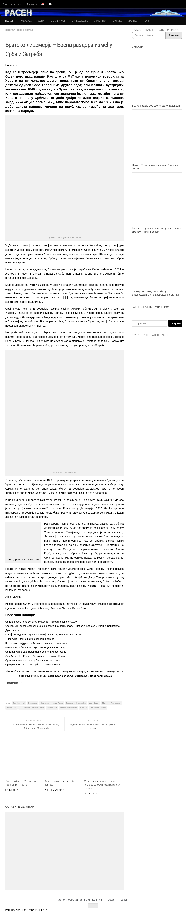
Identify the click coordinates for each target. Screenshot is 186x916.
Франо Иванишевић (68, 707)
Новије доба (12, 707)
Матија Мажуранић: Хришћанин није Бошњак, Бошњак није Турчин (46, 634)
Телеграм (69, 670)
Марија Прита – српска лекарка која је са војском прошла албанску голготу (102, 784)
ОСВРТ (148, 20)
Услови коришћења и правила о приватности (80, 899)
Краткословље (66, 675)
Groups (111, 899)
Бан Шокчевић (19, 702)
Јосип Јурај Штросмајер (76, 702)
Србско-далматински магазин (32, 707)
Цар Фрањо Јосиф (98, 707)
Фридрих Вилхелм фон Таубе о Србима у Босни (35, 663)
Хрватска (83, 707)
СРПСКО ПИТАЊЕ (27, 30)
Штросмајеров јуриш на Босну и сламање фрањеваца (38, 642)
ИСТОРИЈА (10, 30)
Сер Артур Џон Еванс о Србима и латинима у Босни (37, 655)
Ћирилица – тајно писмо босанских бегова (31, 638)
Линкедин (102, 670)
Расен (52, 675)
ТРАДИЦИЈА (25, 20)
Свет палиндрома (106, 675)
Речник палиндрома (12, 4)
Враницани (32, 702)
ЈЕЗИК (41, 20)
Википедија (33, 559)
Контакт (124, 899)
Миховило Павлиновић (111, 702)
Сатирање (84, 675)
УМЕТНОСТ (133, 20)
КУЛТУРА (117, 20)
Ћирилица (32, 4)
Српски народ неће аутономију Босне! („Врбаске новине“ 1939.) (44, 621)
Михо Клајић (94, 702)
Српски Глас (52, 707)
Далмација (44, 702)
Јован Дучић (58, 702)
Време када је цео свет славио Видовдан (156, 105)
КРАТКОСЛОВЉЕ (79, 20)
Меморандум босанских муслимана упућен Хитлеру (37, 647)
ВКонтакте (54, 670)
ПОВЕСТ (9, 20)
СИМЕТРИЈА (100, 20)
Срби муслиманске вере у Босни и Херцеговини (35, 659)
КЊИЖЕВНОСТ (57, 20)
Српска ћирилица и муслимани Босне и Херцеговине (38, 651)
